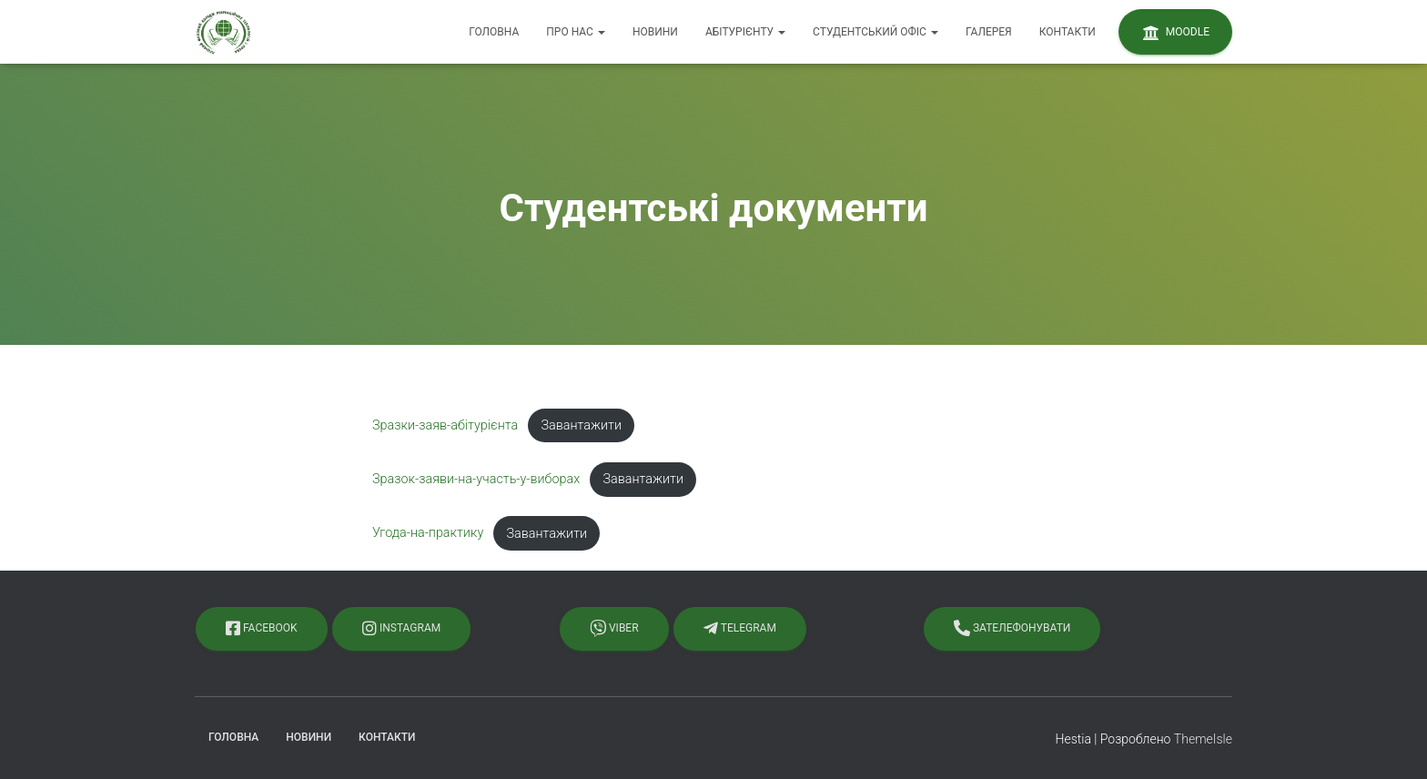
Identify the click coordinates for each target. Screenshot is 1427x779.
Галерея (989, 31)
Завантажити (581, 425)
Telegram (739, 628)
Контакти (1067, 31)
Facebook (262, 628)
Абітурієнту (745, 31)
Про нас (575, 31)
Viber (614, 628)
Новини (655, 31)
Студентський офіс (875, 31)
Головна (494, 31)
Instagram (401, 628)
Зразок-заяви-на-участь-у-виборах (476, 479)
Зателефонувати (1012, 628)
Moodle (1175, 33)
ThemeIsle (1203, 739)
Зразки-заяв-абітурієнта (445, 425)
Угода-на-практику (427, 533)
